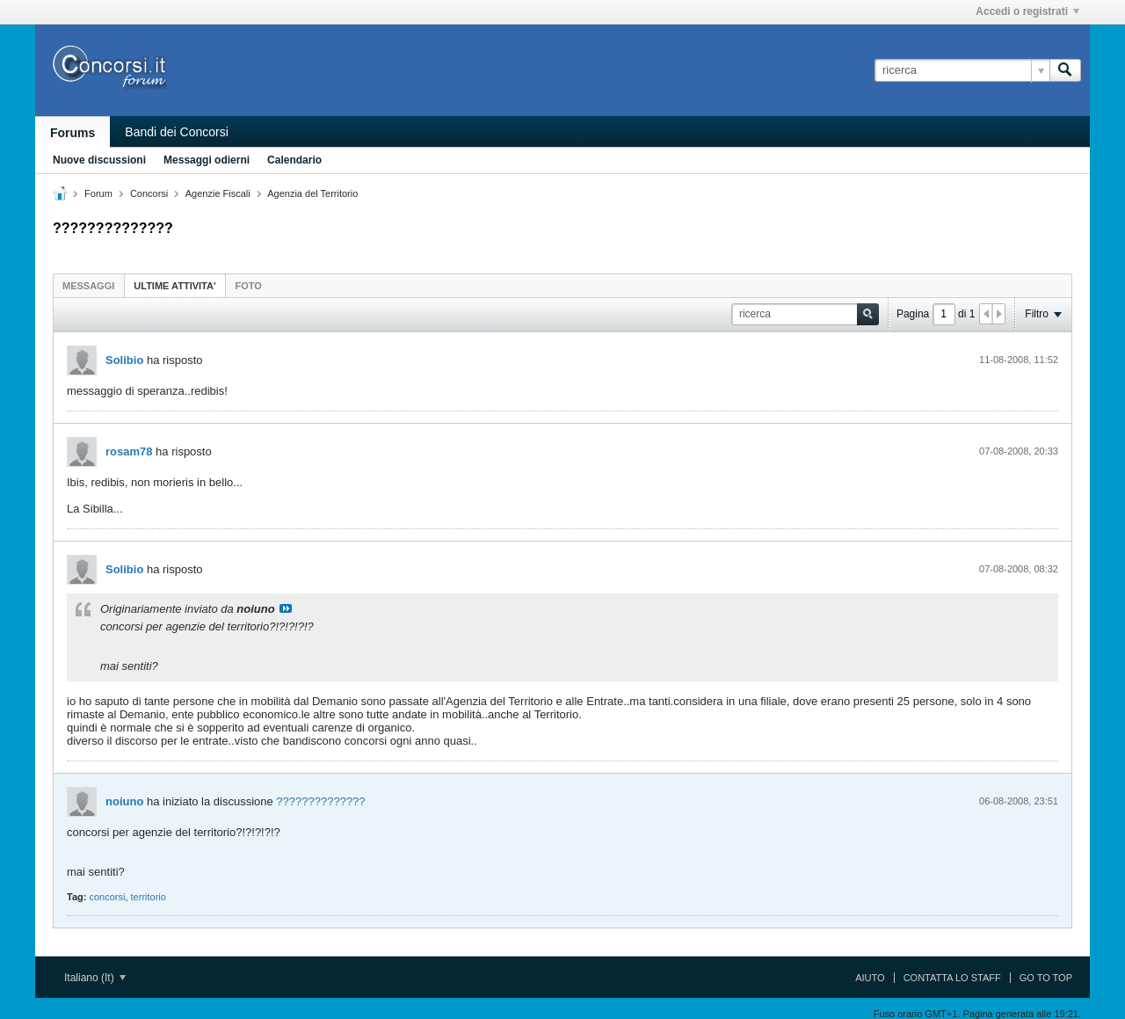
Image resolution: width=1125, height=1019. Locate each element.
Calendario (294, 160)
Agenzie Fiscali (217, 193)
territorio (148, 897)
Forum (98, 193)
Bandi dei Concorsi (177, 132)
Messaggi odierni (206, 160)
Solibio (124, 360)
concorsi (107, 897)
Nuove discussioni (99, 160)
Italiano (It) (95, 978)
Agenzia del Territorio (312, 193)
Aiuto (869, 977)
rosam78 (128, 451)
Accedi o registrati (1027, 11)
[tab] (88, 285)
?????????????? (320, 801)
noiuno (124, 801)
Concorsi (149, 193)
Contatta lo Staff (952, 977)
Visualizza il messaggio (285, 608)
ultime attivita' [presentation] (174, 285)
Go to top (1046, 977)
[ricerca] (962, 70)
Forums (72, 133)
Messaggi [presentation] (88, 285)
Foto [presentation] (249, 285)
